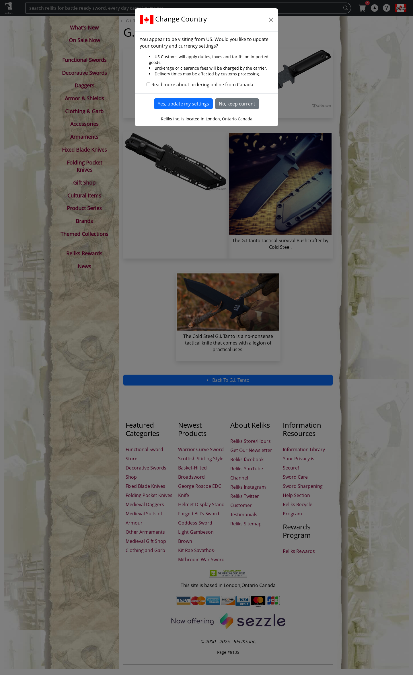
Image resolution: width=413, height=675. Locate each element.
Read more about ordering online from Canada (202, 84)
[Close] (271, 19)
